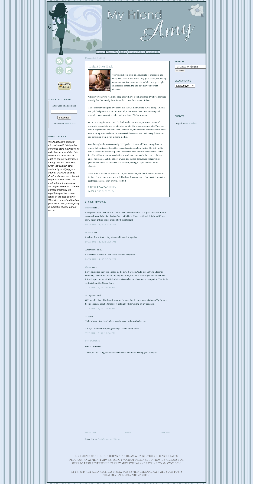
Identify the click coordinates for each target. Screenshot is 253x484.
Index (123, 52)
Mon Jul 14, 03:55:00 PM (100, 241)
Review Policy (136, 52)
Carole (88, 267)
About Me (111, 52)
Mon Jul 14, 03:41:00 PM (100, 224)
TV (113, 191)
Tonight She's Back (100, 66)
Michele (89, 207)
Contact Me (153, 52)
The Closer (103, 191)
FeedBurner (70, 123)
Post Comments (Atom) (109, 439)
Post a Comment (92, 340)
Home (100, 52)
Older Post (165, 432)
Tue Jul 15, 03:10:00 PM (100, 308)
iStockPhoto (191, 123)
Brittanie (89, 232)
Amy (87, 316)
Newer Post (90, 432)
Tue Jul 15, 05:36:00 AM (100, 287)
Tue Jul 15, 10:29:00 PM (100, 333)
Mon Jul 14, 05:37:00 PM (100, 259)
